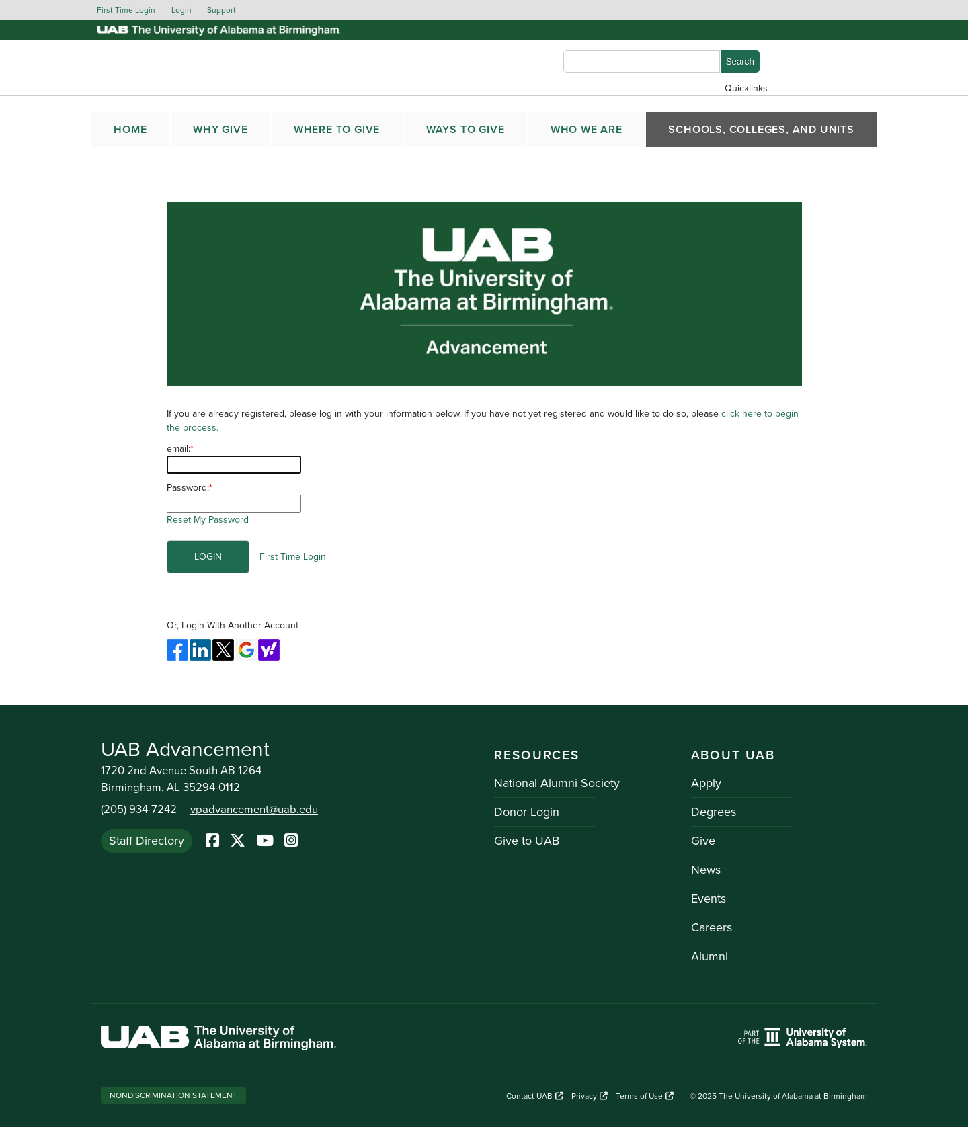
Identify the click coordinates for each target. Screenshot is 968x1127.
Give (703, 840)
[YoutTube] (265, 841)
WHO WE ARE (586, 129)
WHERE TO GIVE (337, 129)
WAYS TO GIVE (465, 129)
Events (708, 898)
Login (181, 10)
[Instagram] (291, 841)
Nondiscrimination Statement (173, 1095)
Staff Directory (146, 840)
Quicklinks (746, 88)
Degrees (713, 811)
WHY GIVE (220, 129)
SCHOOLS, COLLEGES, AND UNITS (761, 129)
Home (130, 129)
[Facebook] (212, 841)
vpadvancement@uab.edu (254, 810)
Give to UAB (526, 840)
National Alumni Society (557, 783)
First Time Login (126, 10)
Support (221, 10)
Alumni (709, 956)
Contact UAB (534, 1096)
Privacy (589, 1096)
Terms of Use (645, 1096)
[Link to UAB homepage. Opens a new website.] (218, 1040)
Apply (706, 783)
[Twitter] (237, 841)
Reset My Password (208, 520)
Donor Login (526, 811)
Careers (711, 927)
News (706, 869)
